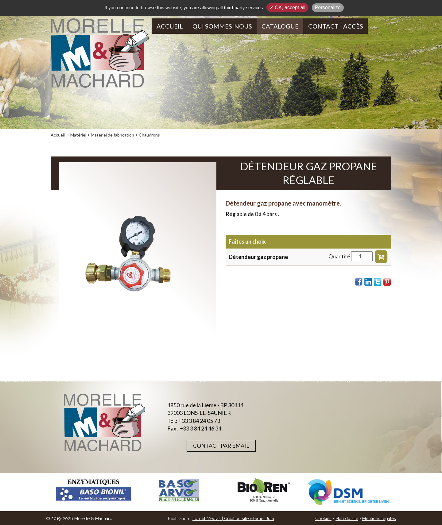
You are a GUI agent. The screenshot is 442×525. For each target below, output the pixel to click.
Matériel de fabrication (112, 134)
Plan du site (346, 518)
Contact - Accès (335, 26)
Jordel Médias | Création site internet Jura (233, 518)
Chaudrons (149, 134)
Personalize (328, 7)
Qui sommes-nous (222, 26)
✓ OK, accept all (287, 7)
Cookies (323, 518)
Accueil (170, 26)
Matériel (78, 134)
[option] (93, 490)
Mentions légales (379, 518)
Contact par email (221, 445)
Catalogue (280, 26)
